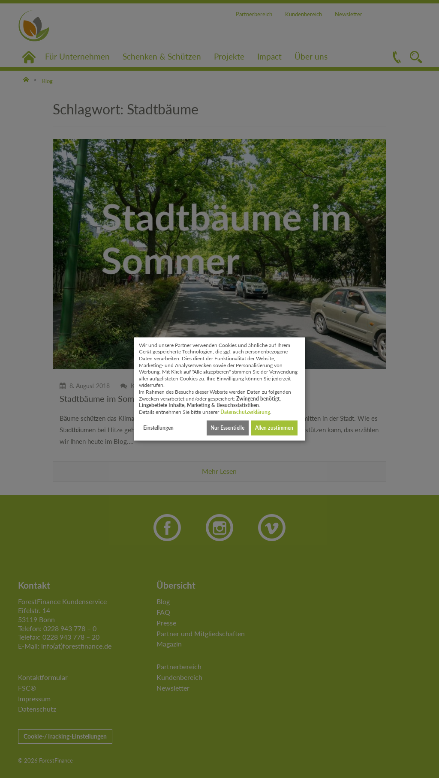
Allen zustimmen (274, 428)
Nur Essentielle (227, 428)
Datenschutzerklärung (245, 412)
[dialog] (219, 388)
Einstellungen (158, 428)
